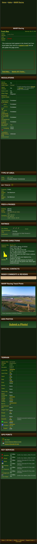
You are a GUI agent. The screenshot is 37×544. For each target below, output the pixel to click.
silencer (33, 86)
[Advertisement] (18, 155)
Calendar (21, 540)
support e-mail (23, 45)
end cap (20, 88)
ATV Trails (9, 540)
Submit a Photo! (18, 324)
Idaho (10, 2)
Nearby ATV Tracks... (18, 71)
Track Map (5, 31)
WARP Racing (19, 2)
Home (4, 2)
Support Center (30, 540)
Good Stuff (18, 541)
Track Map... (6, 71)
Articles (16, 540)
